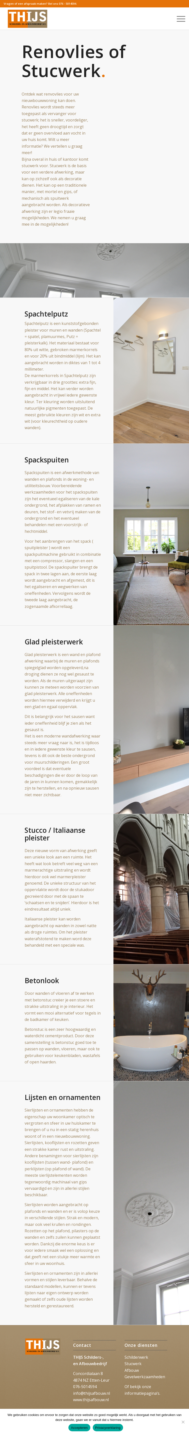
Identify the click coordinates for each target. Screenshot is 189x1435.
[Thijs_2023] (28, 18)
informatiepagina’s (142, 1393)
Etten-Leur (100, 1380)
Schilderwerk (136, 1357)
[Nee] (182, 1421)
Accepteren (79, 1428)
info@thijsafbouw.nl (91, 1393)
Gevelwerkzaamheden (145, 1376)
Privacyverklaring (108, 1428)
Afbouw (132, 1370)
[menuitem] (178, 18)
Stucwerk (133, 1363)
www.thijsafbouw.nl (91, 1399)
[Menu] (178, 18)
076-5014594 (85, 1386)
